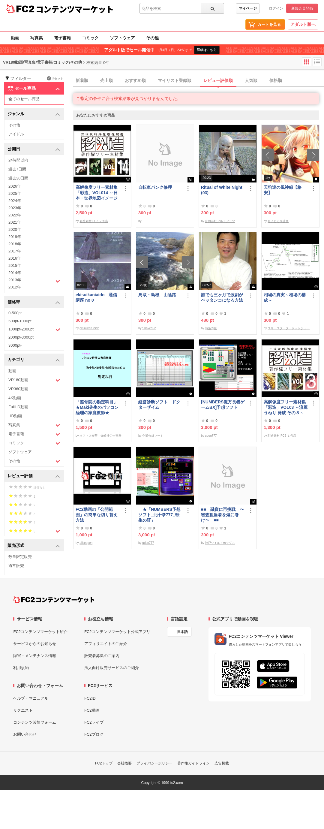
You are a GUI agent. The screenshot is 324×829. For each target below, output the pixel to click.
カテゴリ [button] (34, 360)
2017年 (14, 251)
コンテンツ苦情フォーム (34, 722)
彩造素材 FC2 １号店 (282, 435)
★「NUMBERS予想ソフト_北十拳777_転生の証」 (159, 515)
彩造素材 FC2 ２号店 (94, 221)
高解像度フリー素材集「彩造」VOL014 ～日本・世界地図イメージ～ (97, 193)
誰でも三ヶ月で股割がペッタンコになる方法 (222, 297)
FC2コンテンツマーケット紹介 (40, 631)
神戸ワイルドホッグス (220, 542)
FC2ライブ (94, 722)
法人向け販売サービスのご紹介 (111, 667)
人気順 (251, 80)
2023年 (14, 208)
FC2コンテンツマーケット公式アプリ (117, 631)
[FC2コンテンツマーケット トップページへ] (53, 599)
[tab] (198, 81)
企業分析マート (152, 435)
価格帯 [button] (34, 302)
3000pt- (15, 345)
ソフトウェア (122, 37)
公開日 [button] (34, 149)
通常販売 (16, 565)
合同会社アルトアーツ (220, 221)
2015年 (14, 265)
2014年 (14, 272)
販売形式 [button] (34, 546)
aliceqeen (86, 542)
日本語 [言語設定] (182, 632)
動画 (15, 37)
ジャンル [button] (34, 114)
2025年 (14, 193)
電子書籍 (62, 37)
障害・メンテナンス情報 (34, 655)
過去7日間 (17, 169)
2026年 (14, 186)
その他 (152, 37)
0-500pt (15, 313)
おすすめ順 (135, 80)
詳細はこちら (207, 50)
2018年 (14, 244)
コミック (90, 37)
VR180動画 (34, 380)
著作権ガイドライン (193, 763)
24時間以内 (18, 160)
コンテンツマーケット (75, 9)
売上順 (106, 80)
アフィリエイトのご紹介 (105, 643)
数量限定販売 (20, 556)
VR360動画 (18, 389)
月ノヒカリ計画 (278, 221)
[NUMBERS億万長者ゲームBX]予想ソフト (222, 404)
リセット (55, 78)
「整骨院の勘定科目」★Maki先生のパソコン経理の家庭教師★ (97, 407)
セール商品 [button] (34, 89)
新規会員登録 (302, 8)
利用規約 (21, 667)
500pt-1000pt (20, 321)
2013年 (34, 281)
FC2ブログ (94, 734)
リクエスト (23, 710)
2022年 (14, 215)
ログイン (276, 8)
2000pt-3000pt (21, 337)
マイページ (248, 8)
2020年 (14, 229)
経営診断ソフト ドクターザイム (159, 404)
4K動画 (14, 398)
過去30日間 (18, 178)
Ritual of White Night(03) (221, 190)
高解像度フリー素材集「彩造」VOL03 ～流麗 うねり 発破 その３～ (286, 407)
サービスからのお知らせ (34, 643)
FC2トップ (104, 763)
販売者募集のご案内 (101, 655)
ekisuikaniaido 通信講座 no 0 (96, 297)
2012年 (14, 287)
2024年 (14, 200)
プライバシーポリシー (154, 763)
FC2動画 (92, 710)
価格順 (275, 80)
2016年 (14, 258)
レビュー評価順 (218, 80)
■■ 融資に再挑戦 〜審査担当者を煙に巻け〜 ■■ (222, 515)
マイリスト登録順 (174, 80)
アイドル (16, 134)
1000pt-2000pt (34, 329)
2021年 (14, 222)
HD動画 (15, 416)
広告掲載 (221, 763)
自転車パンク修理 (155, 187)
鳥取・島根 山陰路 (157, 294)
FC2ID (90, 698)
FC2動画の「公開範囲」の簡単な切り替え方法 (97, 515)
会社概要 (124, 763)
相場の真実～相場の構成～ (285, 297)
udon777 (211, 435)
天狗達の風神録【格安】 (283, 190)
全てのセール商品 (24, 99)
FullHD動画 (18, 407)
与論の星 (211, 328)
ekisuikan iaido (89, 328)
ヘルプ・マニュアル (30, 698)
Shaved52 (149, 328)
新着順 (82, 80)
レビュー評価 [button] (34, 476)
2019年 (14, 236)
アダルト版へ (303, 24)
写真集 (36, 37)
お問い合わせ (25, 734)
